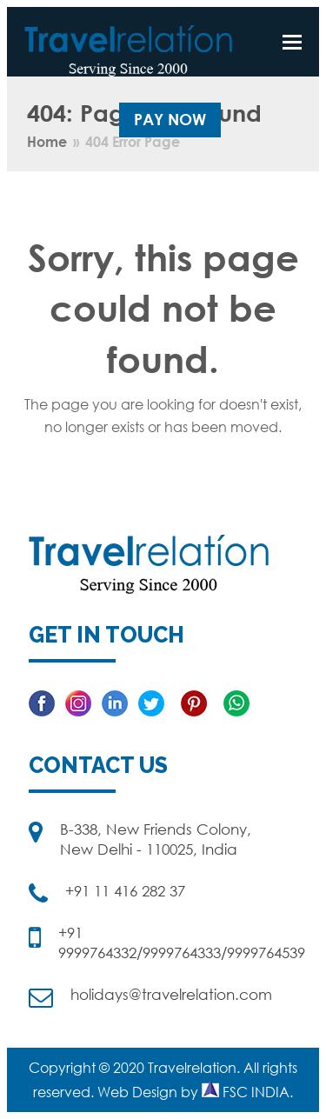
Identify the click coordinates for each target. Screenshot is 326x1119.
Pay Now (170, 119)
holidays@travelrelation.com (171, 994)
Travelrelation (192, 1067)
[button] (292, 42)
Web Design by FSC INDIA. (195, 1092)
